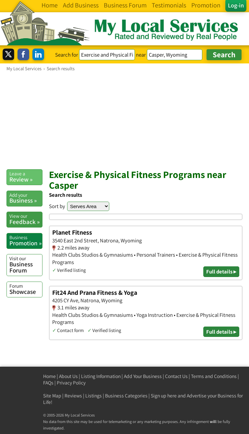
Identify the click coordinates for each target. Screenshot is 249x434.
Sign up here (164, 396)
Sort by (57, 206)
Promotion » (25, 240)
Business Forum (25, 264)
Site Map (52, 396)
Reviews (73, 396)
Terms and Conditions (214, 376)
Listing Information (101, 376)
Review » (25, 176)
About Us (68, 376)
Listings (93, 396)
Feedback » (25, 219)
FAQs (48, 383)
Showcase (25, 289)
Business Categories (126, 396)
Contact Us (176, 376)
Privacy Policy (71, 383)
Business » (25, 198)
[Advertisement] (124, 120)
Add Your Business (143, 376)
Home (49, 376)
